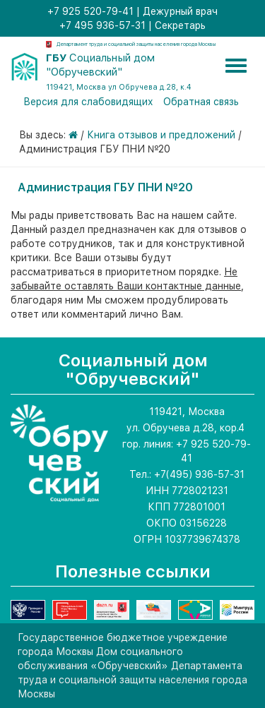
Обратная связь (201, 101)
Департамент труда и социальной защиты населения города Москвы (136, 44)
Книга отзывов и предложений (161, 134)
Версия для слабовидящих (88, 101)
